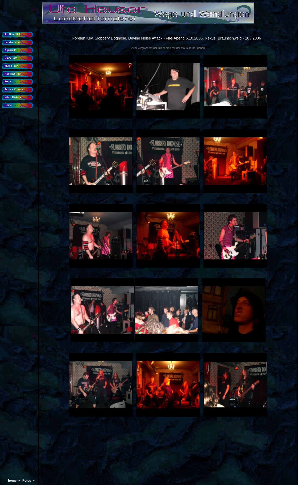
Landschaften (13, 42)
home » (15, 480)
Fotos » (29, 480)
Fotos (8, 81)
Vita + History (13, 97)
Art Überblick (13, 34)
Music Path (11, 65)
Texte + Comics (14, 89)
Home (8, 105)
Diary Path (11, 58)
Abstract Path (13, 73)
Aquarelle (10, 50)
